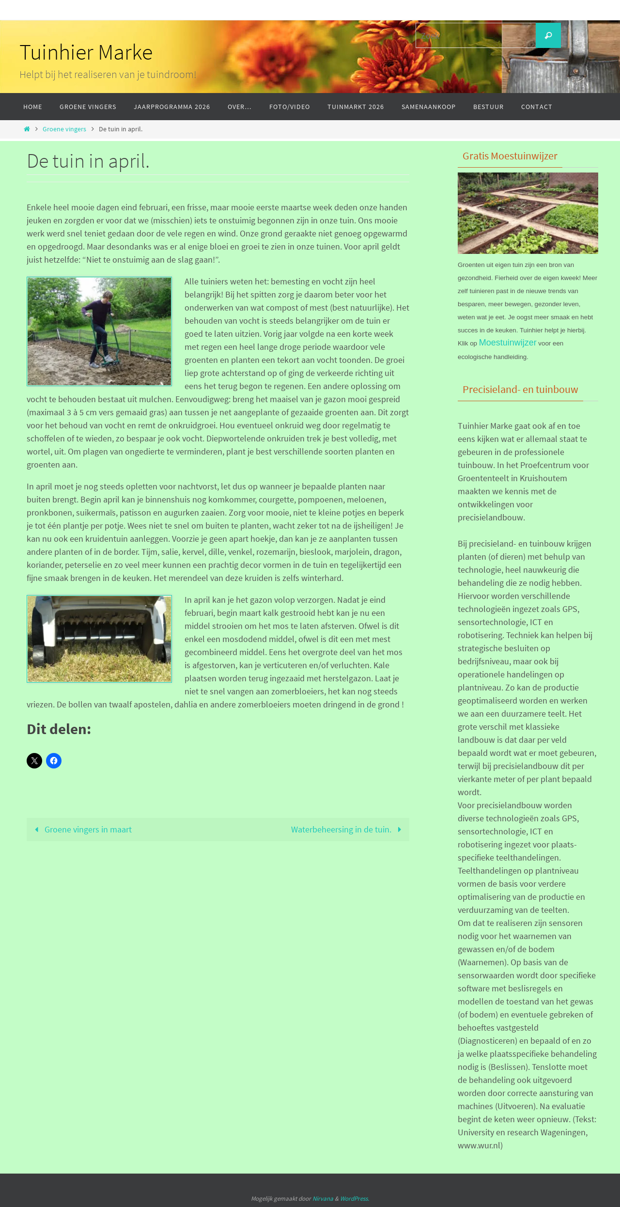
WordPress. (354, 1198)
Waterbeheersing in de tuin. (348, 829)
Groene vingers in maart (81, 829)
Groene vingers (64, 129)
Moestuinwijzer (508, 342)
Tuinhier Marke (86, 52)
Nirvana (322, 1198)
